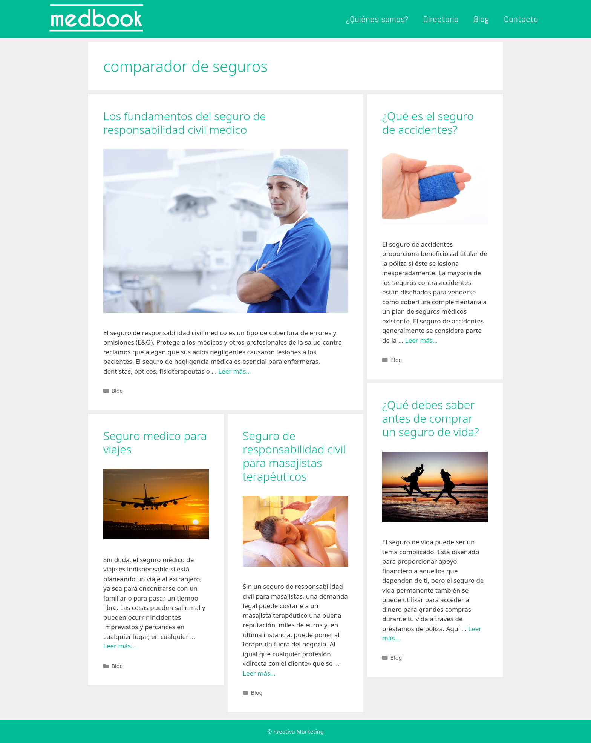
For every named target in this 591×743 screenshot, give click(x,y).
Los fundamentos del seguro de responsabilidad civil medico (184, 122)
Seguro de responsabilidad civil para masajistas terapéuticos (294, 456)
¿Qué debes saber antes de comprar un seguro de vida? (430, 418)
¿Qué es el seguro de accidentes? (428, 122)
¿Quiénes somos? (377, 19)
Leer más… (234, 371)
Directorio (441, 19)
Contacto (521, 19)
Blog (481, 19)
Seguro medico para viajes (155, 442)
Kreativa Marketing (298, 731)
